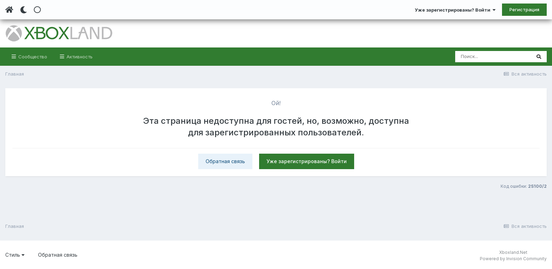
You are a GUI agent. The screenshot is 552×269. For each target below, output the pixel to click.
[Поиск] (493, 56)
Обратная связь (225, 161)
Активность (79, 56)
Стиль (15, 255)
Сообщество (32, 56)
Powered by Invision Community (513, 258)
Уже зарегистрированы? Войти (455, 10)
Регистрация (524, 9)
